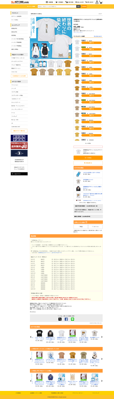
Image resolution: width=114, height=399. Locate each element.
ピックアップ (16, 25)
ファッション (14, 85)
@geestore (16, 174)
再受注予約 (14, 32)
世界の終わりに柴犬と (36, 14)
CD (12, 123)
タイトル (95, 226)
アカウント (15, 13)
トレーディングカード (17, 109)
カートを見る (14, 20)
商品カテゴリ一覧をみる (19, 130)
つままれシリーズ (15, 99)
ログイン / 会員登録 (16, 16)
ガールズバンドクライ (17, 61)
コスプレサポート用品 (17, 95)
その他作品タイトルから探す (19, 76)
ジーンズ (13, 88)
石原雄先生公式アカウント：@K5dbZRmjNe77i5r (50, 252)
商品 (81, 226)
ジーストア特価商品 (16, 46)
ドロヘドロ (14, 72)
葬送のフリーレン (15, 68)
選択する (91, 42)
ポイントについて (78, 32)
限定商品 (13, 35)
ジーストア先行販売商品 (17, 39)
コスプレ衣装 (14, 92)
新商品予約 (14, 28)
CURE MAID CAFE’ (15, 126)
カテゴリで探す (16, 81)
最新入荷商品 (14, 49)
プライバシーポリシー (77, 393)
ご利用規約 (18, 393)
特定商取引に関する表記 (57, 393)
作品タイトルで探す (17, 54)
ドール (13, 113)
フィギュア (14, 116)
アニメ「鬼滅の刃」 (16, 65)
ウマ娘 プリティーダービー (18, 58)
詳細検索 (84, 6)
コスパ (100, 14)
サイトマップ (96, 393)
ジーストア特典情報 (16, 42)
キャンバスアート (15, 102)
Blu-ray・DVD (14, 119)
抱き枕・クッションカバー (18, 106)
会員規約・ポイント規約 (36, 393)
